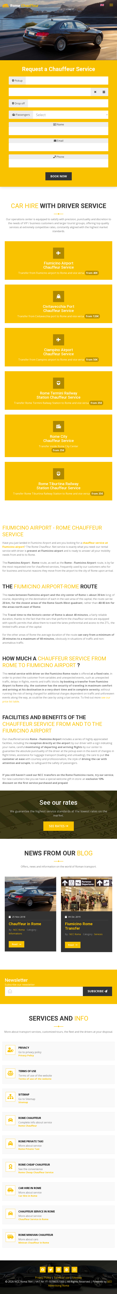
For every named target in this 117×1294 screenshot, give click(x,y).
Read (16, 944)
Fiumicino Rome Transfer (79, 926)
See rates (58, 826)
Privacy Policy (43, 1277)
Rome (20, 6)
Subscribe (97, 991)
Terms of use (62, 1277)
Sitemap (77, 1277)
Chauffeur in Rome (25, 924)
